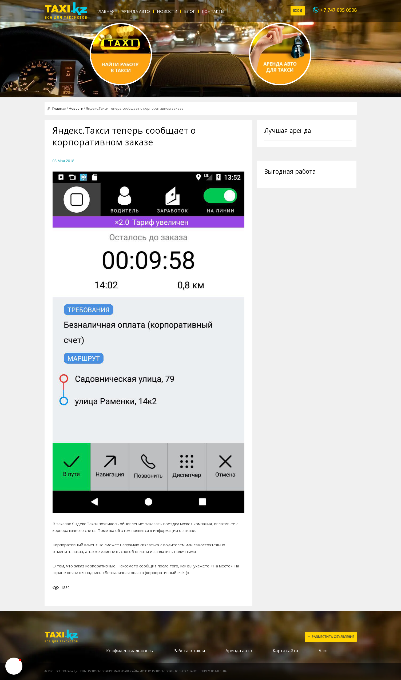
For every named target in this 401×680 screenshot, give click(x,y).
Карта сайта (285, 651)
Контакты (213, 11)
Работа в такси (189, 651)
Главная (105, 11)
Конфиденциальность (129, 651)
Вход (297, 10)
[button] (13, 666)
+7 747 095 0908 (338, 10)
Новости (167, 11)
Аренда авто (136, 11)
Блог (189, 11)
